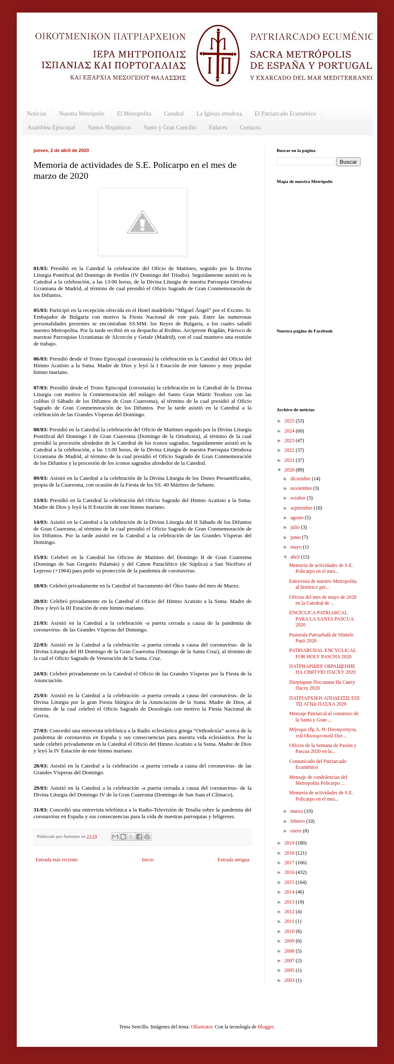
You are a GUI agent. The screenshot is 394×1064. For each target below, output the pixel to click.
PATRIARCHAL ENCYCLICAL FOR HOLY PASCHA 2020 (322, 653)
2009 (290, 941)
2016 (290, 872)
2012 (290, 912)
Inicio (147, 860)
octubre (298, 498)
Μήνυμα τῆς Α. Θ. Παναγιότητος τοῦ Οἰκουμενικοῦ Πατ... (322, 732)
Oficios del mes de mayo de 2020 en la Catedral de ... (323, 600)
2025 (290, 421)
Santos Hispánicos (109, 127)
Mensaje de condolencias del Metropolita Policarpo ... (318, 780)
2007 (290, 961)
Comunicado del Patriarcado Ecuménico (318, 764)
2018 (290, 853)
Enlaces (218, 127)
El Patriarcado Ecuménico (285, 114)
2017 (290, 863)
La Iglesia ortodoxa (219, 114)
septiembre (302, 508)
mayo (296, 547)
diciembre (301, 479)
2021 (290, 460)
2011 (290, 921)
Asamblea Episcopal (51, 127)
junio (296, 537)
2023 (290, 440)
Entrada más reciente (57, 860)
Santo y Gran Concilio (170, 127)
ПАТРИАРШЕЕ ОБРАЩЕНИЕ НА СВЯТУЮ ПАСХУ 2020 (322, 669)
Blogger (266, 1027)
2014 (290, 892)
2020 (290, 470)
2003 (290, 980)
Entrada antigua (233, 860)
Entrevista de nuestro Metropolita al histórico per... (323, 584)
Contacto (250, 127)
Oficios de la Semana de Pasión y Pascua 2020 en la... (323, 748)
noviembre (301, 488)
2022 (290, 450)
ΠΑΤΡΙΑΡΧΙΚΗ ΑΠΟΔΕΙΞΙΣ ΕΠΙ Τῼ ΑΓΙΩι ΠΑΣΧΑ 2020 (324, 701)
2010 (290, 931)
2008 (290, 951)
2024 (290, 431)
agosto (297, 517)
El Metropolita (134, 114)
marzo (297, 811)
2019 (290, 843)
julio (295, 527)
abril (295, 557)
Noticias (37, 114)
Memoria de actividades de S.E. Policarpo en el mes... (321, 568)
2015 (290, 882)
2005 (290, 970)
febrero (298, 821)
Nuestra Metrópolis (81, 114)
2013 (290, 902)
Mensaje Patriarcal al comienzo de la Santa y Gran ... (323, 716)
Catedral (174, 114)
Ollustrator (201, 1027)
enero (296, 831)
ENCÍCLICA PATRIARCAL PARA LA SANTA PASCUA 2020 (321, 619)
